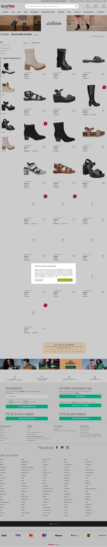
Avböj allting (39, 280)
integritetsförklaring (52, 277)
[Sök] (76, 6)
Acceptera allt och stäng (65, 280)
